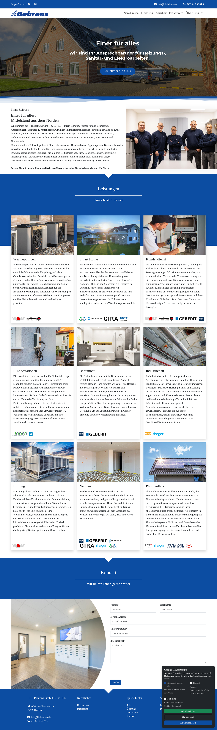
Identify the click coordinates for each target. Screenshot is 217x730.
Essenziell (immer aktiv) (175, 684)
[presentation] (133, 671)
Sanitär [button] (161, 13)
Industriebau (155, 371)
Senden (115, 682)
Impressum (82, 709)
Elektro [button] (175, 13)
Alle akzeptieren (188, 711)
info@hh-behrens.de (166, 4)
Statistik (196, 683)
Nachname (165, 604)
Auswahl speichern (188, 723)
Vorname (115, 604)
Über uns (131, 709)
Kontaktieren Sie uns (118, 71)
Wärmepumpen (24, 259)
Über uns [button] (193, 13)
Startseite (131, 13)
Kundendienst (156, 259)
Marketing (171, 699)
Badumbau (87, 371)
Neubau (85, 486)
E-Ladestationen (25, 371)
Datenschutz (83, 705)
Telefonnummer (118, 628)
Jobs (129, 705)
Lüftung (19, 486)
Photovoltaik (155, 486)
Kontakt (131, 716)
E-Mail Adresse (118, 616)
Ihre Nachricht (117, 640)
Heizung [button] (147, 13)
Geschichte (132, 712)
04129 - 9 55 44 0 (193, 4)
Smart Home (89, 259)
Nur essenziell (188, 717)
